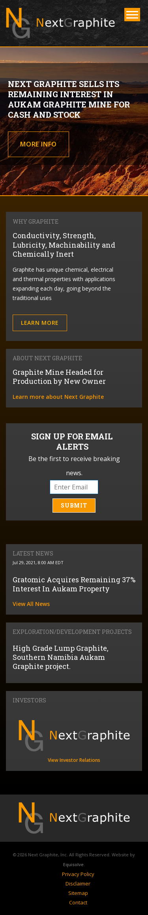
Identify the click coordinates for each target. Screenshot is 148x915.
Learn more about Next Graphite (58, 396)
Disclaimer (78, 883)
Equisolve (73, 864)
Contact (78, 902)
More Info (38, 144)
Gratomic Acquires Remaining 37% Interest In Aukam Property (74, 584)
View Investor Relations (74, 760)
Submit (74, 505)
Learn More (40, 322)
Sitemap (78, 892)
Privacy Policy (78, 874)
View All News (31, 604)
